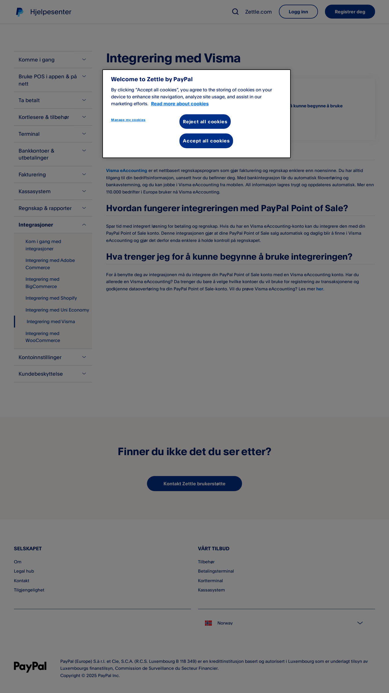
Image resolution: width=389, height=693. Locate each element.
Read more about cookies (180, 103)
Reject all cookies (205, 121)
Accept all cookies (206, 141)
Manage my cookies (128, 120)
